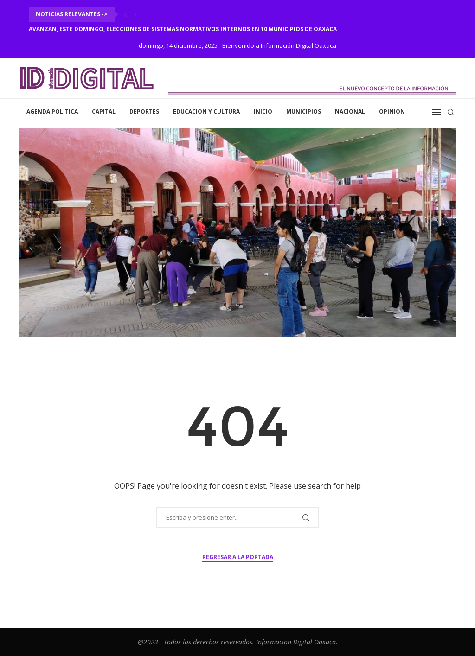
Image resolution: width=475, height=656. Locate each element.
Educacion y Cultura (206, 111)
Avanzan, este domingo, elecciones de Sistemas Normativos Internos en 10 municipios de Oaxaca (183, 29)
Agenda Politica (52, 111)
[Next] (135, 14)
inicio (263, 111)
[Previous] (125, 14)
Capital (104, 111)
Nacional (350, 111)
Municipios (303, 111)
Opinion (392, 111)
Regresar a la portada (237, 557)
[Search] (451, 112)
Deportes (144, 111)
